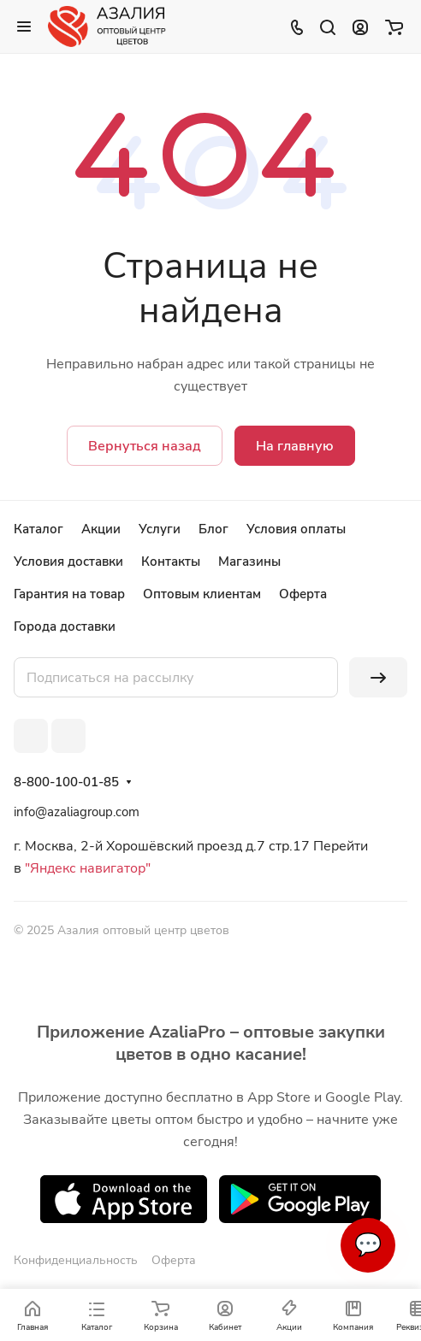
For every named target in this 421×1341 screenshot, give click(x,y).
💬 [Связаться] (368, 1245)
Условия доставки (68, 561)
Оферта (303, 594)
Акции (101, 529)
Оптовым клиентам (202, 594)
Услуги (160, 529)
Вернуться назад (144, 446)
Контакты (170, 561)
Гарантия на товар (69, 594)
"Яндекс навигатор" (86, 868)
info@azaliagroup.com (76, 811)
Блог (213, 529)
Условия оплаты (296, 529)
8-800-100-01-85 (66, 782)
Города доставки (65, 626)
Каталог (38, 529)
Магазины (249, 561)
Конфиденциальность (76, 1260)
